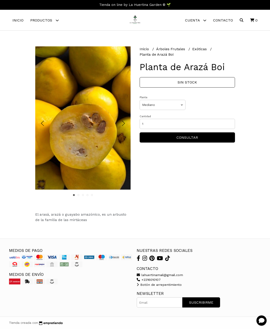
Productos (44, 20)
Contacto (223, 20)
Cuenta (195, 20)
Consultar (187, 137)
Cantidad (145, 116)
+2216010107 (149, 279)
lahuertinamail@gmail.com (160, 275)
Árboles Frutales (171, 49)
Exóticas (200, 49)
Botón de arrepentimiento (159, 284)
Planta (143, 97)
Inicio (17, 20)
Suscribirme (201, 302)
